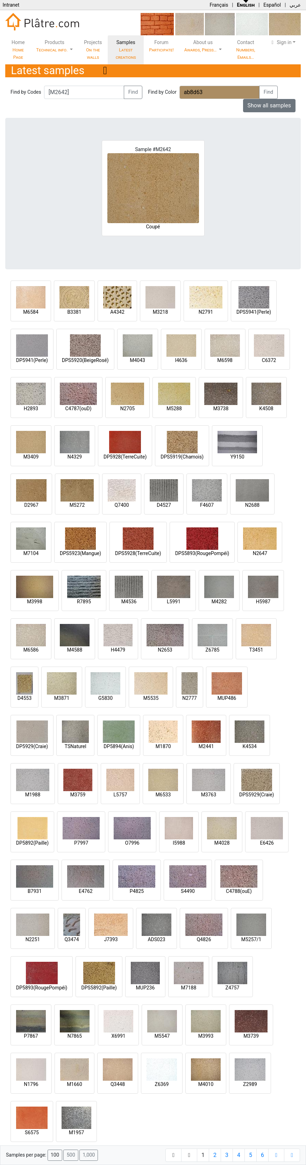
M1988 (33, 794)
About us (201, 46)
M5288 (174, 408)
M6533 (163, 794)
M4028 (222, 843)
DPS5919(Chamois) (182, 457)
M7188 (189, 987)
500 (70, 1155)
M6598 (225, 360)
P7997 (81, 843)
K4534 (250, 746)
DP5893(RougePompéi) (41, 987)
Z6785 (213, 650)
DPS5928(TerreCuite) (138, 553)
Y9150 (237, 457)
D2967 (31, 505)
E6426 (266, 843)
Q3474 (71, 939)
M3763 (208, 794)
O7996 (132, 843)
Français (218, 5)
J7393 (111, 939)
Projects (93, 50)
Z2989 (250, 1084)
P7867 (31, 1036)
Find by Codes (25, 92)
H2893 (31, 408)
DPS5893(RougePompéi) (202, 553)
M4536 (129, 601)
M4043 (137, 360)
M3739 (251, 1036)
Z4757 (233, 987)
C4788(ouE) (239, 891)
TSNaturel (75, 746)
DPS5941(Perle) (253, 312)
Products (52, 46)
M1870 (163, 746)
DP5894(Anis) (119, 746)
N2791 (206, 312)
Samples (126, 50)
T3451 (256, 650)
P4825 (137, 891)
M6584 (30, 312)
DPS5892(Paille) (98, 987)
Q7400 (121, 505)
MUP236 (145, 987)
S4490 (188, 891)
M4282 (219, 601)
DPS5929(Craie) (256, 794)
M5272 (77, 505)
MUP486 (227, 698)
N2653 (165, 650)
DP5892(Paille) (32, 843)
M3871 (62, 698)
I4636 (181, 360)
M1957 (76, 1132)
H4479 (118, 650)
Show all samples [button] (269, 105)
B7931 (35, 891)
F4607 (207, 505)
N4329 (74, 457)
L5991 (173, 601)
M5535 (151, 698)
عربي (295, 5)
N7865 (74, 1036)
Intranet (10, 5)
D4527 (164, 505)
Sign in (281, 42)
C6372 (269, 360)
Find (133, 92)
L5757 (120, 794)
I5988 (179, 843)
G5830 (105, 698)
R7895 (84, 601)
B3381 (74, 312)
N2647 (260, 553)
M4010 (206, 1084)
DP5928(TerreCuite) (125, 457)
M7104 (31, 553)
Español (272, 5)
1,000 (89, 1155)
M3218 (160, 312)
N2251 (33, 939)
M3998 (34, 601)
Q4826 (204, 939)
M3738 (221, 408)
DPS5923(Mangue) (80, 553)
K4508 (266, 408)
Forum (161, 46)
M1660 (74, 1084)
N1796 (31, 1084)
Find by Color (162, 92)
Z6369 (162, 1084)
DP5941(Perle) (32, 360)
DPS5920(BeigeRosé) (85, 360)
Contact (245, 50)
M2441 (206, 746)
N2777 (189, 698)
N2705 (127, 408)
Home (18, 50)
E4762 (85, 891)
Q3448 (118, 1084)
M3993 (206, 1036)
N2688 (252, 505)
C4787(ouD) (78, 408)
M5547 (162, 1036)
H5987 (263, 601)
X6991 (118, 1036)
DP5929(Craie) (32, 746)
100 (55, 1155)
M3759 (78, 794)
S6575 (32, 1132)
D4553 (24, 698)
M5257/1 (251, 939)
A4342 (117, 312)
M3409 (31, 457)
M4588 (75, 650)
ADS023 (156, 939)
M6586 (31, 650)
